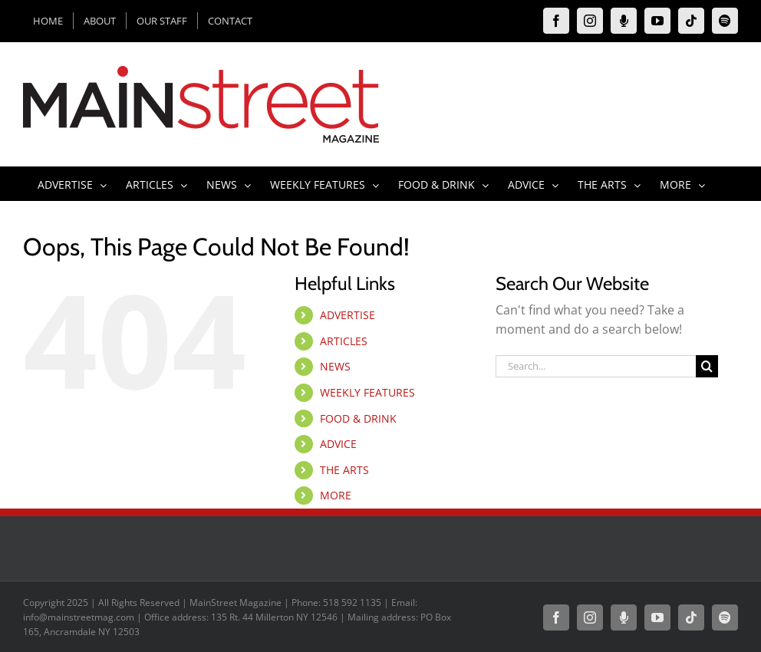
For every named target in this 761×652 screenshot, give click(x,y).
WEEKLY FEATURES (367, 392)
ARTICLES (343, 341)
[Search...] (596, 366)
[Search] (707, 366)
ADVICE (338, 443)
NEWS (335, 366)
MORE (335, 495)
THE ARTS (344, 470)
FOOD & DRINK (358, 418)
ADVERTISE (347, 315)
